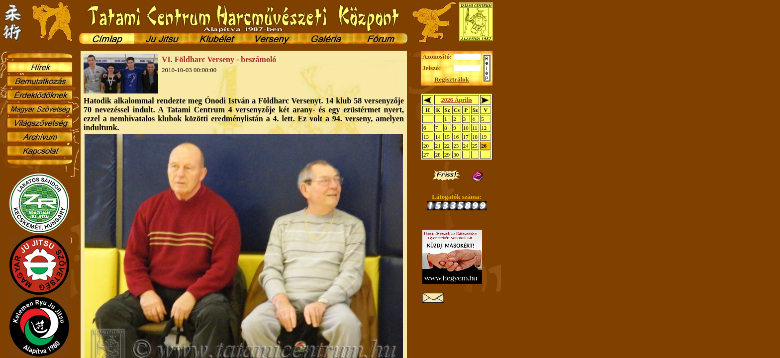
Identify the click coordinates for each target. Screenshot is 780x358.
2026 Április (456, 99)
